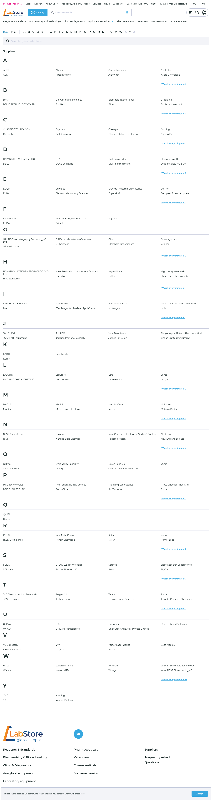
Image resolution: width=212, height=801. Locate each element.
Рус (203, 3)
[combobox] (194, 3)
